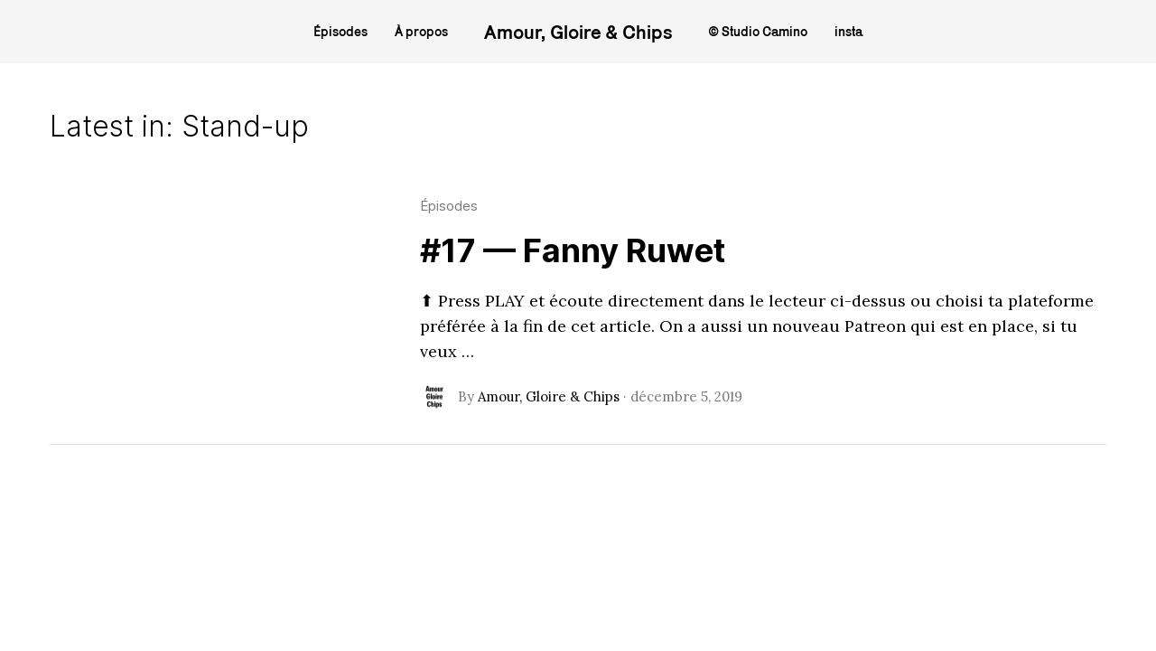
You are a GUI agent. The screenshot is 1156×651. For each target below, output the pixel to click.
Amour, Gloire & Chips (578, 32)
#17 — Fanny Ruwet (572, 250)
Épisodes (449, 205)
